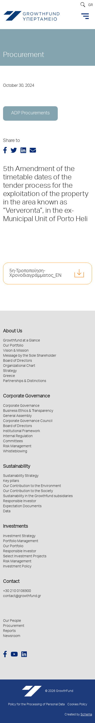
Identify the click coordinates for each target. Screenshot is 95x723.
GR (90, 5)
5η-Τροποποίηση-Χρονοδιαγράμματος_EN (35, 273)
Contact (11, 582)
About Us (12, 331)
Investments (15, 526)
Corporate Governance (26, 396)
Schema (86, 714)
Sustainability (16, 466)
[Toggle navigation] (85, 16)
